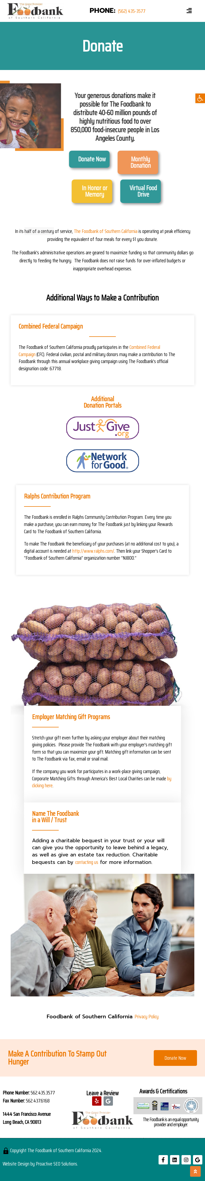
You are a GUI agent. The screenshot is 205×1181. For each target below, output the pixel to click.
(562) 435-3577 (131, 11)
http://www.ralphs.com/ (93, 551)
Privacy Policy (147, 1016)
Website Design (16, 1164)
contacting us (86, 862)
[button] (175, 1058)
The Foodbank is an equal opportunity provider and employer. (171, 1121)
